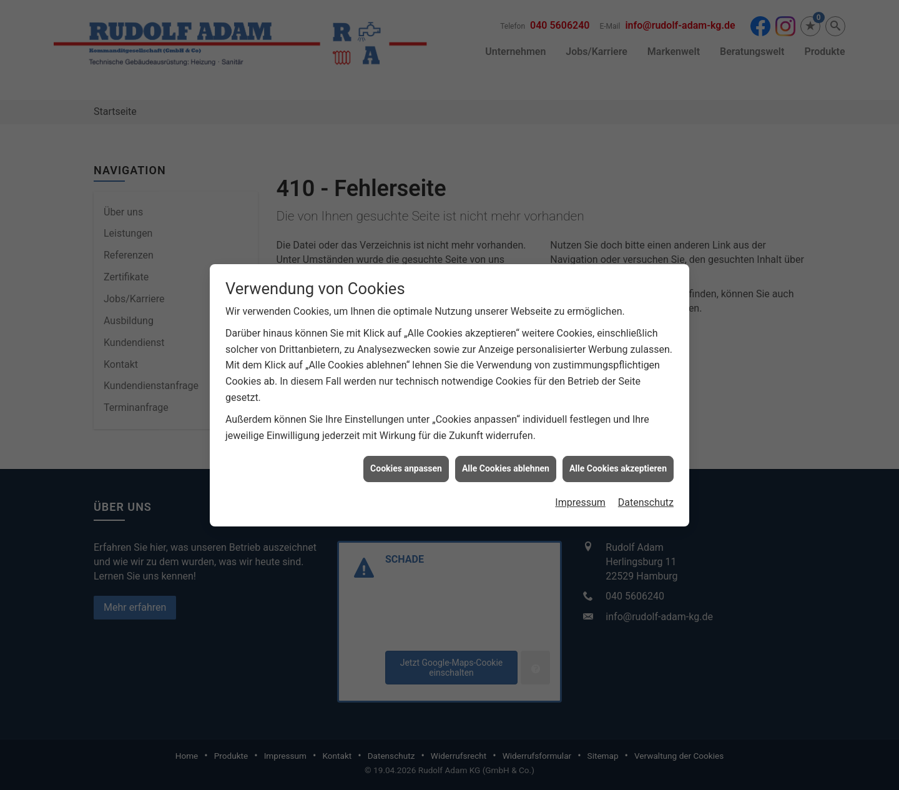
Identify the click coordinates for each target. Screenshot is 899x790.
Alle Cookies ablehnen (505, 462)
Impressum (580, 495)
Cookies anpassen (406, 462)
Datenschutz (646, 495)
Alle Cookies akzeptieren (618, 462)
